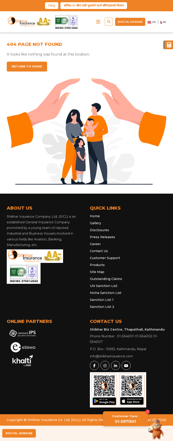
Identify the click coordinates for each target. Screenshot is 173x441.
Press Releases (102, 237)
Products (97, 265)
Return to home (27, 66)
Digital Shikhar (130, 21)
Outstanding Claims (106, 279)
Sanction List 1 (102, 300)
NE (163, 22)
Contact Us (99, 251)
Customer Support (105, 258)
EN (152, 22)
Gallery (95, 223)
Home (95, 216)
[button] (98, 21)
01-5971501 (125, 419)
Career (95, 244)
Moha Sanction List (105, 293)
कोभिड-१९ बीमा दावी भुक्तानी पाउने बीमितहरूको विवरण (94, 5)
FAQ (51, 5)
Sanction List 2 (102, 307)
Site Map (97, 272)
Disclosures (99, 230)
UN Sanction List (103, 286)
